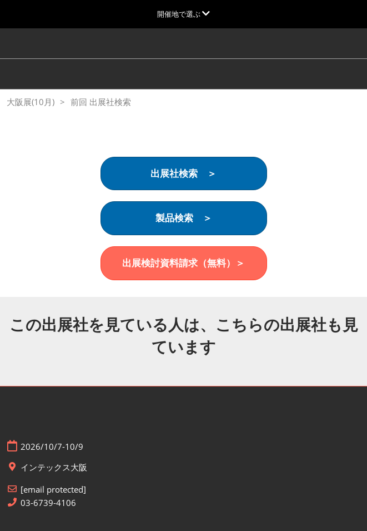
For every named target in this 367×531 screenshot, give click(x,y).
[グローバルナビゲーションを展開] (183, 14)
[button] (183, 174)
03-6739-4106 (48, 503)
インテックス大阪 (54, 467)
